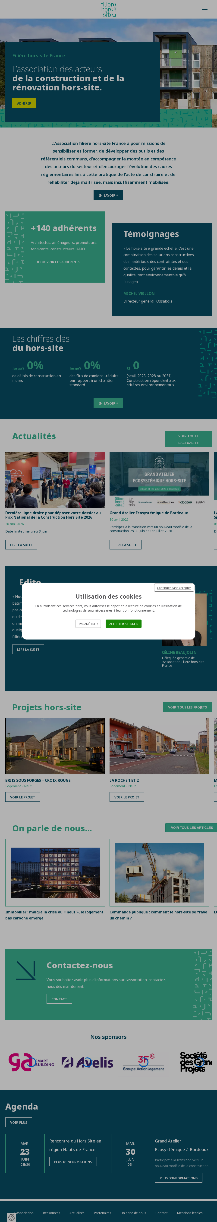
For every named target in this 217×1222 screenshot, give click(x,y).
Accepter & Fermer (123, 624)
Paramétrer (88, 624)
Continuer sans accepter (174, 587)
